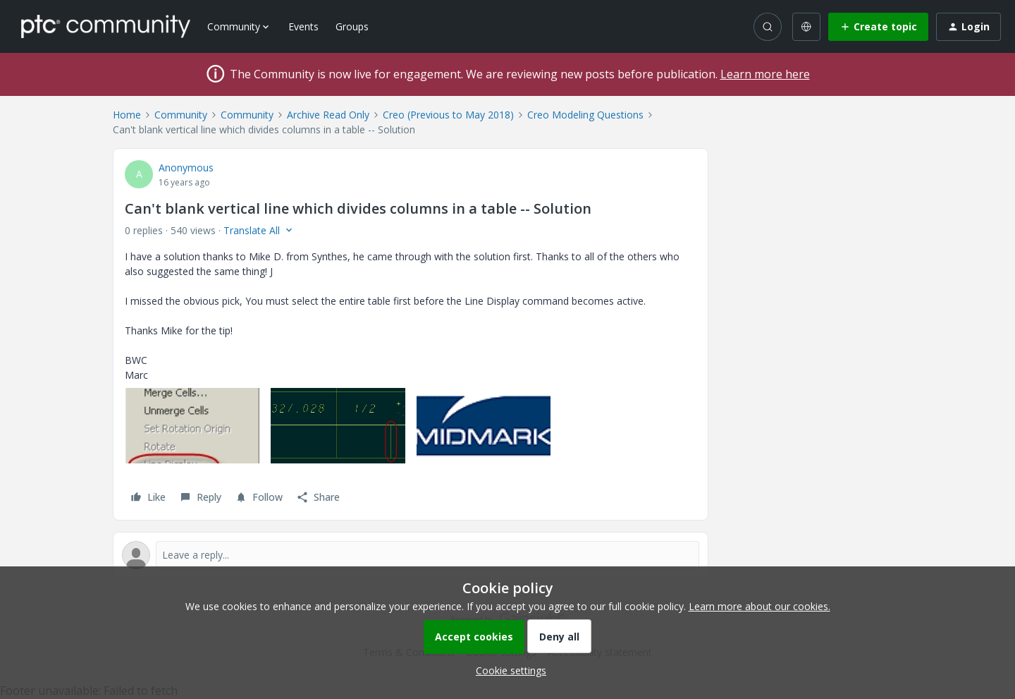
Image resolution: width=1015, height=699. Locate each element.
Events (303, 26)
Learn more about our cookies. (759, 606)
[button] (878, 27)
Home (127, 114)
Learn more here (765, 74)
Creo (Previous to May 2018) (448, 114)
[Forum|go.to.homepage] (105, 26)
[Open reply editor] (410, 555)
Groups (352, 26)
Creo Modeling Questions (585, 114)
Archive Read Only (328, 114)
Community (180, 114)
